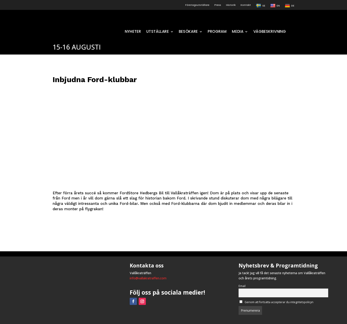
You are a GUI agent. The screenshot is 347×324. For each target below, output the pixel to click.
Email (242, 286)
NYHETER (133, 32)
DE (289, 6)
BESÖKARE (188, 32)
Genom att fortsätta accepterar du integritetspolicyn (276, 302)
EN (275, 6)
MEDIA (238, 32)
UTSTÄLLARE (157, 32)
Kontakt (246, 5)
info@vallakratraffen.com (148, 278)
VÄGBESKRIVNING (269, 32)
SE (260, 6)
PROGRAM (217, 32)
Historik (231, 5)
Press (217, 5)
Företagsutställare (197, 5)
